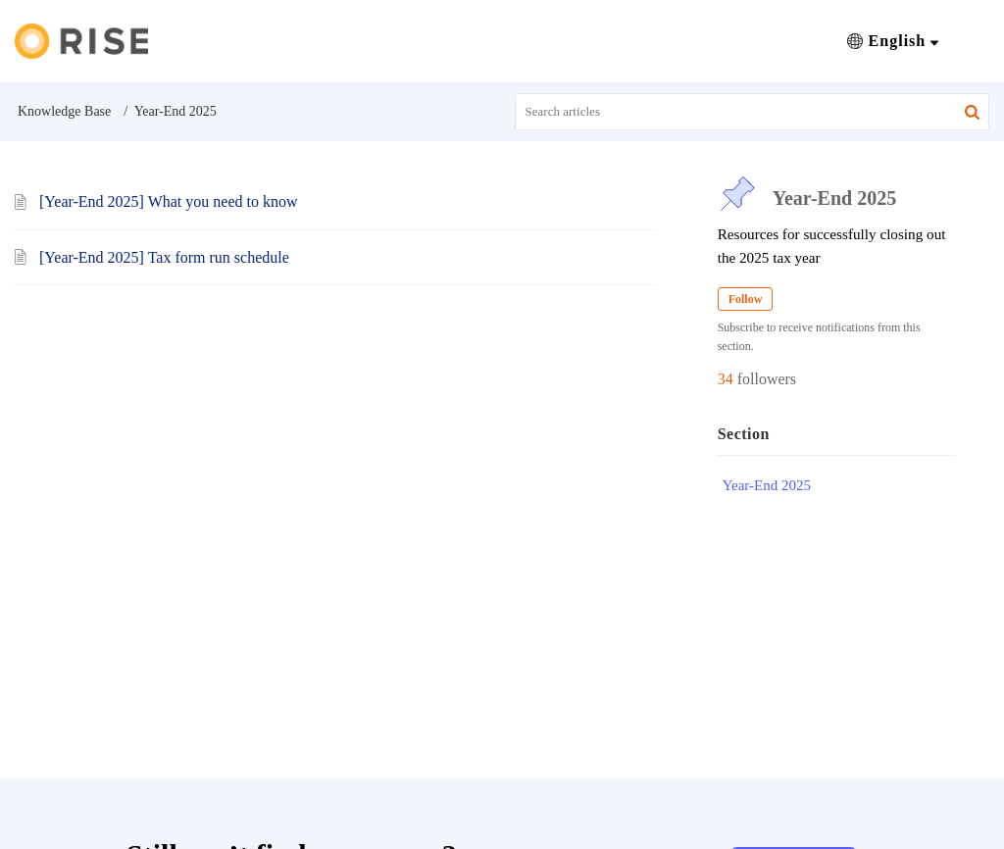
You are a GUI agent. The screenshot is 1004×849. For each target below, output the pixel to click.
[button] (892, 41)
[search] (752, 111)
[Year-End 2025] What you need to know (168, 201)
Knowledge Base (64, 111)
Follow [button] (745, 299)
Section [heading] (744, 433)
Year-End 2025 (767, 485)
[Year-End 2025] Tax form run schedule (164, 257)
